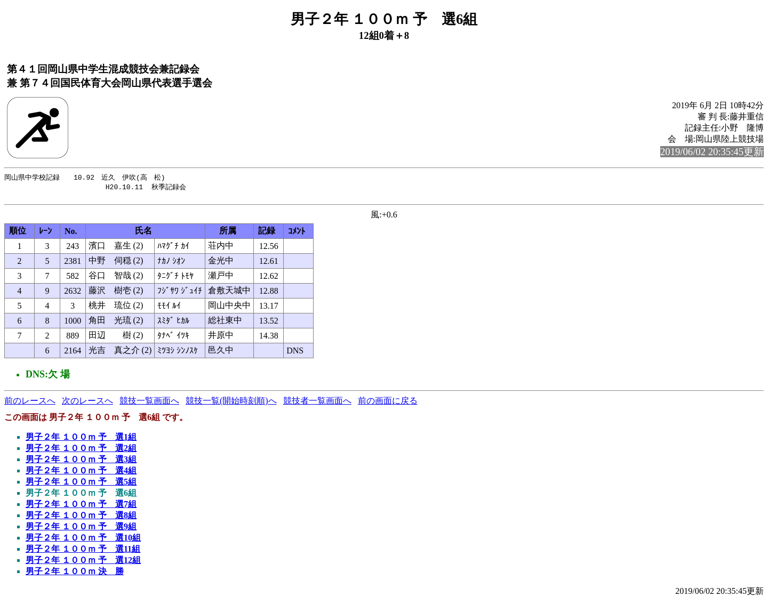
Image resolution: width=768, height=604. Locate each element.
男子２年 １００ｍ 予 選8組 (81, 517)
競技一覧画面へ (149, 403)
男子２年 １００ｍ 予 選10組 (83, 540)
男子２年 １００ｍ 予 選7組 (81, 506)
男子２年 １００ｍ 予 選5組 (81, 484)
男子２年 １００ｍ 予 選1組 (81, 439)
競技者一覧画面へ (317, 403)
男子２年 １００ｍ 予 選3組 (81, 461)
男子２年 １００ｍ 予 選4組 (81, 473)
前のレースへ (29, 403)
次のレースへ (87, 403)
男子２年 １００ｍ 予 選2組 (81, 450)
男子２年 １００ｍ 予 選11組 (83, 551)
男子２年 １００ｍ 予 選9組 (81, 529)
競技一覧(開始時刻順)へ (231, 403)
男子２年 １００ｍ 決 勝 (75, 573)
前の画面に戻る (388, 403)
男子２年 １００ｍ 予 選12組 (83, 562)
